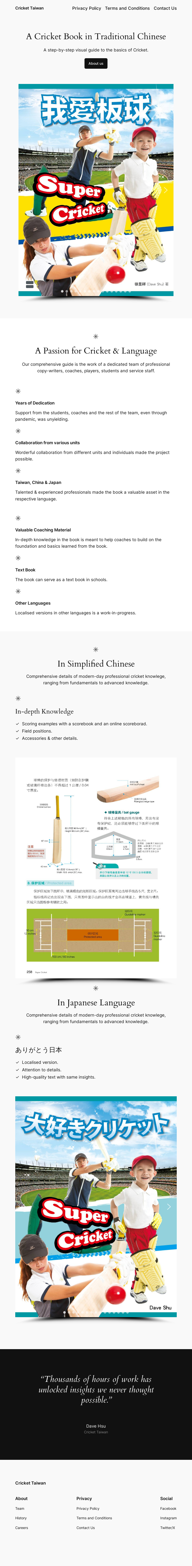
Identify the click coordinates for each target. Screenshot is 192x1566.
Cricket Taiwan (29, 7)
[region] (96, 193)
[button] (26, 190)
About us (96, 63)
